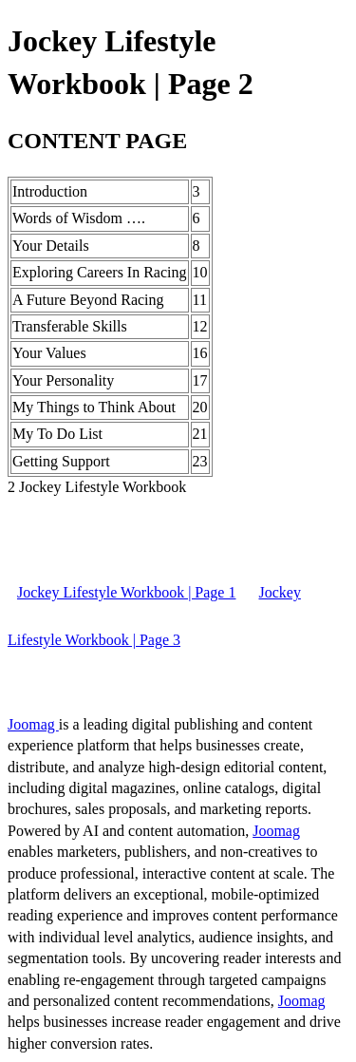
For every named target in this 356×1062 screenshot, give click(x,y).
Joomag (33, 724)
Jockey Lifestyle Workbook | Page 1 (126, 592)
